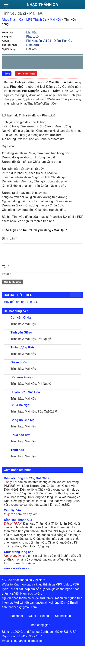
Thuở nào (17, 449)
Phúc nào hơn (20, 435)
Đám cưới (33, 45)
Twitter (31, 615)
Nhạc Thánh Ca (42, 4)
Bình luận (9, 238)
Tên (5, 266)
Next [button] (26, 63)
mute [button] (58, 63)
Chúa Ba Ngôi (20, 405)
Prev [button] (7, 63)
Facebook (17, 615)
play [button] (16, 62)
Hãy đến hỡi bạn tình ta (19, 301)
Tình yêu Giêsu (21, 332)
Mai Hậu (55, 19)
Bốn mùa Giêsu (22, 377)
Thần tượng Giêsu (23, 347)
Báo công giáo (40, 625)
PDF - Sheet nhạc (26, 73)
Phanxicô (32, 36)
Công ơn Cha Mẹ (22, 420)
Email (6, 273)
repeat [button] (38, 63)
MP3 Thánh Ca (36, 19)
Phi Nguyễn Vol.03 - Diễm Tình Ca (49, 40)
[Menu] (6, 4)
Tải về (6, 73)
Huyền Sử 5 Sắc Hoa (25, 392)
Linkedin (45, 615)
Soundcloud (63, 615)
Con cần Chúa (21, 317)
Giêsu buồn (19, 362)
